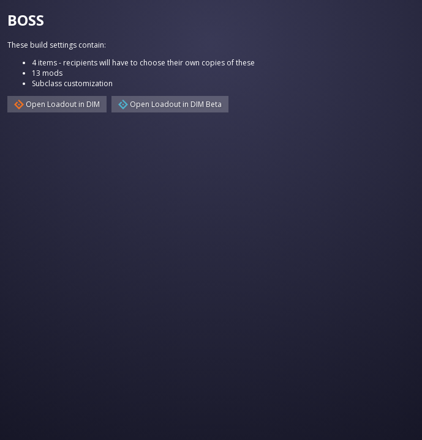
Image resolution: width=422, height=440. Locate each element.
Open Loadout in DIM (57, 104)
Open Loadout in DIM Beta (170, 104)
